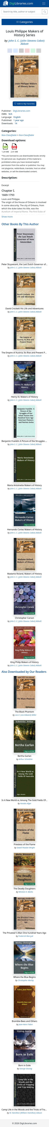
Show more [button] (7, 216)
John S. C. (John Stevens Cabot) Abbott (26, 42)
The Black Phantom (24, 711)
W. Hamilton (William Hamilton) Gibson (25, 1113)
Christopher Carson (24, 617)
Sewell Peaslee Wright (26, 847)
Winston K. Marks (26, 892)
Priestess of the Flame (24, 844)
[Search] (22, 11)
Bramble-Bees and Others (24, 1021)
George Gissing (25, 1068)
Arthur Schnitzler (26, 759)
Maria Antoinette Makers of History (24, 485)
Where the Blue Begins (24, 977)
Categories (24, 22)
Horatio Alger (25, 803)
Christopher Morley (26, 980)
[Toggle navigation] (43, 3)
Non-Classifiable (9, 135)
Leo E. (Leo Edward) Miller (25, 715)
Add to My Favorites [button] (24, 103)
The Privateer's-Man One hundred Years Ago (24, 932)
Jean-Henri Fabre (26, 1024)
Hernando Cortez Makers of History (24, 529)
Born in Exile (24, 1065)
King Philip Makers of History (24, 662)
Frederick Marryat (25, 936)
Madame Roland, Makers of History (24, 573)
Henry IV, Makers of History (24, 396)
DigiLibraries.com (21, 110)
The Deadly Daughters (24, 888)
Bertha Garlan (24, 756)
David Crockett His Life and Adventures (24, 308)
